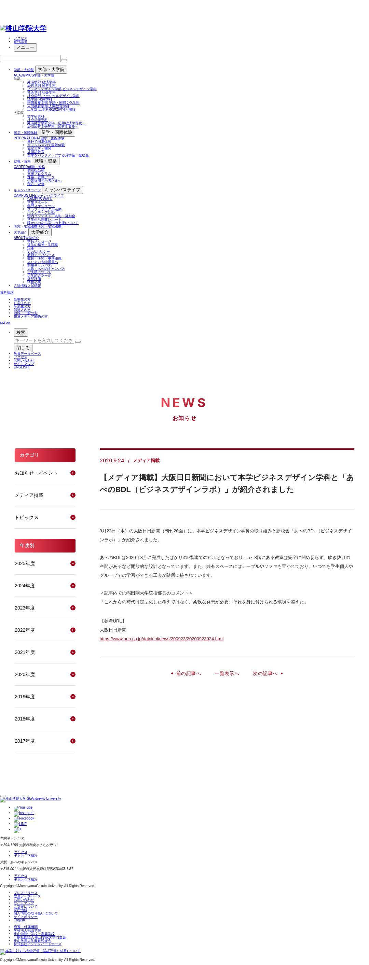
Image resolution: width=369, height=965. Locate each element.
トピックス (27, 517)
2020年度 (25, 674)
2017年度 (25, 741)
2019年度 (25, 696)
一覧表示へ (227, 673)
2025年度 (25, 563)
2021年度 (25, 652)
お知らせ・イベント (36, 473)
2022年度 (25, 630)
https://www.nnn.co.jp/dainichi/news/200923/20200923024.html (162, 638)
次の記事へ (265, 673)
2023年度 (25, 608)
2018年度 (25, 719)
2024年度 (25, 585)
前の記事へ (188, 673)
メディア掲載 (29, 495)
